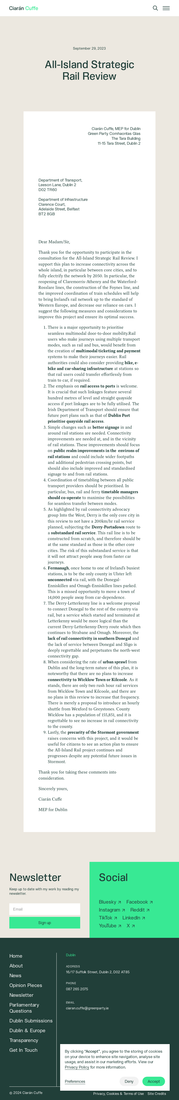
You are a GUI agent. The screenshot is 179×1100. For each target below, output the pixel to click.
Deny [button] (129, 1081)
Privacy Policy (77, 1067)
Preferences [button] (75, 1081)
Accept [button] (154, 1081)
